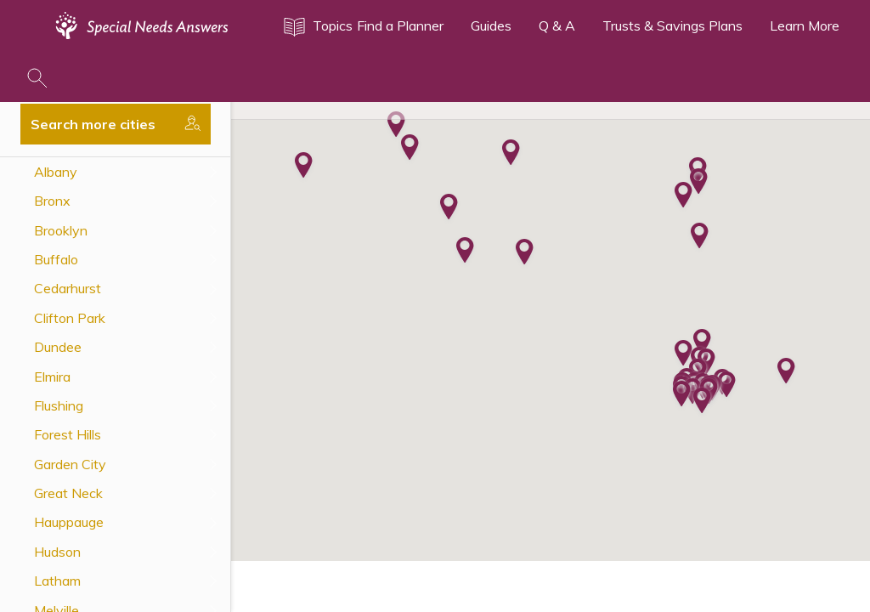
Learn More (804, 25)
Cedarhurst (67, 288)
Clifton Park (69, 317)
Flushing (58, 405)
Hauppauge (69, 521)
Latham (57, 580)
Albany (55, 171)
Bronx (52, 200)
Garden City (70, 464)
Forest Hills (67, 434)
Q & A (557, 25)
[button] (683, 196)
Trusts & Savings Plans (672, 25)
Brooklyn (61, 230)
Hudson (57, 551)
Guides (491, 25)
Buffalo (56, 259)
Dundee (58, 346)
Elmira (52, 376)
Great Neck (68, 493)
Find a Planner (400, 25)
